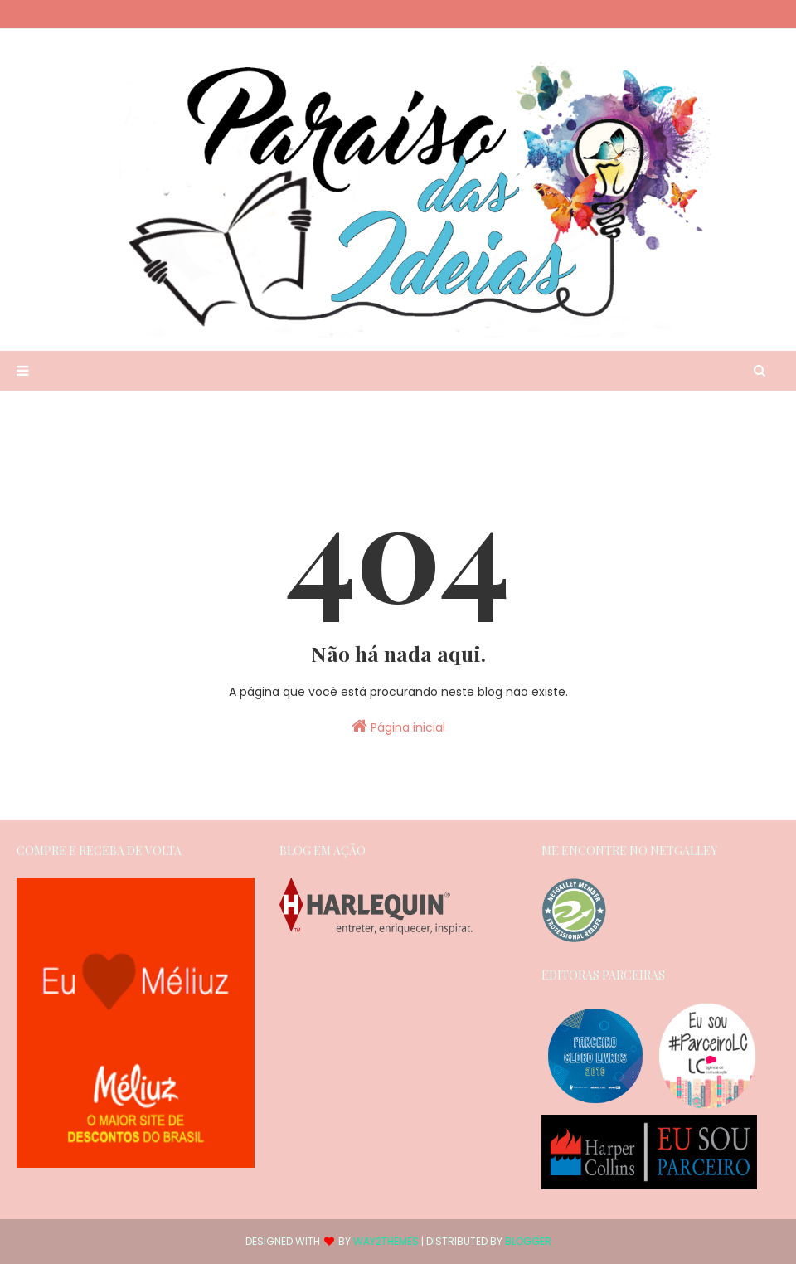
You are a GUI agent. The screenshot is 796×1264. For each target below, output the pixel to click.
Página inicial (398, 726)
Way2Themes (386, 1241)
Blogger (528, 1241)
